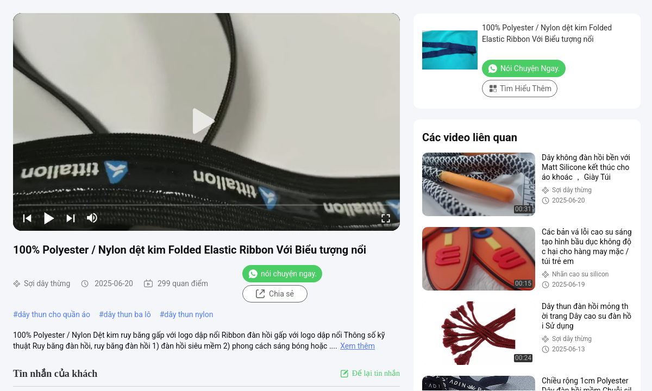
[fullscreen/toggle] (386, 218)
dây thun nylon (188, 314)
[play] (206, 121)
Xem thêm (357, 346)
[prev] (27, 218)
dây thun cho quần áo (54, 314)
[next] (71, 218)
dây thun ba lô (127, 314)
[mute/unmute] (92, 218)
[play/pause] (49, 218)
